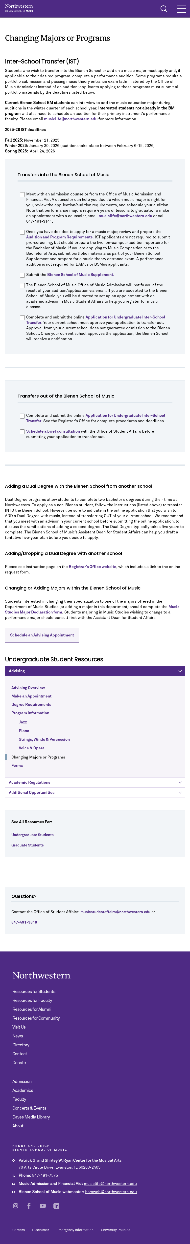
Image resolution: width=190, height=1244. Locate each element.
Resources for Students (33, 992)
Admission (22, 1081)
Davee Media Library (31, 1117)
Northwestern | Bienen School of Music (19, 8)
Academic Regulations (97, 794)
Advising (97, 682)
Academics (22, 1090)
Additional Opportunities (97, 804)
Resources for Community (36, 1018)
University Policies (115, 1230)
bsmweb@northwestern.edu (111, 1192)
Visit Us (18, 1027)
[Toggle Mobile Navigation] (181, 8)
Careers (18, 1230)
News (17, 1036)
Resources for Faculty (32, 1000)
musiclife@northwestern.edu (110, 1184)
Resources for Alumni (31, 1009)
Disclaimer (40, 1230)
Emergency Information (75, 1230)
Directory (20, 1045)
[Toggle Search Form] (164, 9)
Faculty (19, 1099)
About (17, 1126)
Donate (19, 1063)
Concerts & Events (29, 1108)
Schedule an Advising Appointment (42, 635)
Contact (19, 1054)
